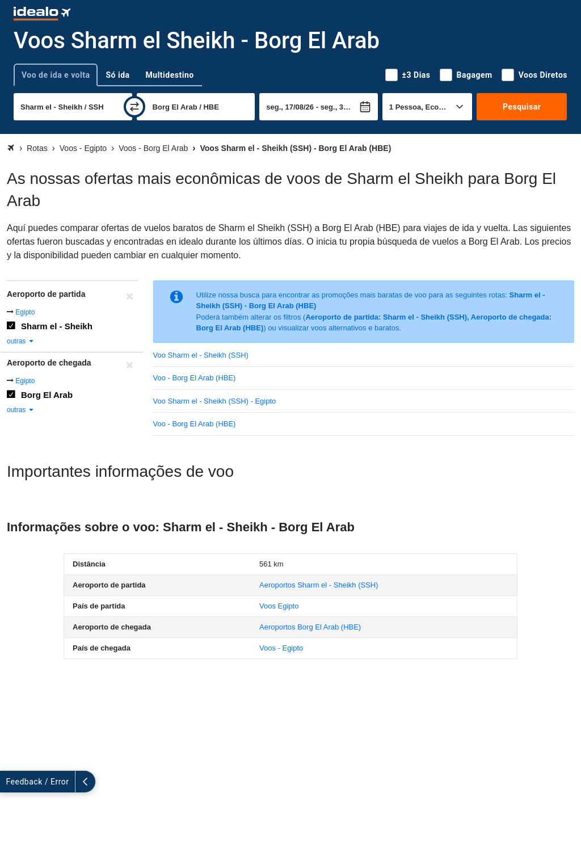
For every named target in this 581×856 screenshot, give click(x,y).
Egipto (25, 312)
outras (21, 341)
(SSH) (318, 585)
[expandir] (10, 781)
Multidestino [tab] (170, 74)
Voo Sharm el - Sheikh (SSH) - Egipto (214, 401)
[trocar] (134, 107)
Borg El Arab (47, 395)
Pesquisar (522, 106)
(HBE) (310, 627)
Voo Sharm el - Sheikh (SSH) (201, 355)
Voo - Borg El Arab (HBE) (194, 378)
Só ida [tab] (117, 74)
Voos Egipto (278, 606)
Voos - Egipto (281, 648)
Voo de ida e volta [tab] (56, 74)
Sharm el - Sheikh (56, 326)
